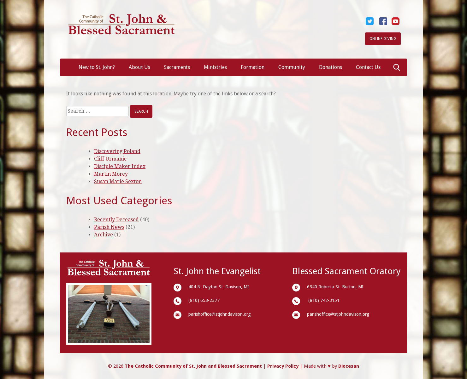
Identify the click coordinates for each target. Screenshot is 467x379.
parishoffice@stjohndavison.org (219, 314)
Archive (103, 235)
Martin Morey (111, 174)
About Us (139, 67)
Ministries (215, 67)
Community (291, 67)
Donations (330, 67)
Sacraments (177, 67)
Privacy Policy (283, 366)
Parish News (109, 227)
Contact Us (368, 67)
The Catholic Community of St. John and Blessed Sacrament (193, 366)
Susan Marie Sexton (118, 181)
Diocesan (348, 366)
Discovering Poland (117, 151)
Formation (252, 67)
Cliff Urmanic (110, 159)
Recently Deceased (116, 220)
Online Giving (382, 39)
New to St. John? (97, 67)
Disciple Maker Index (119, 166)
